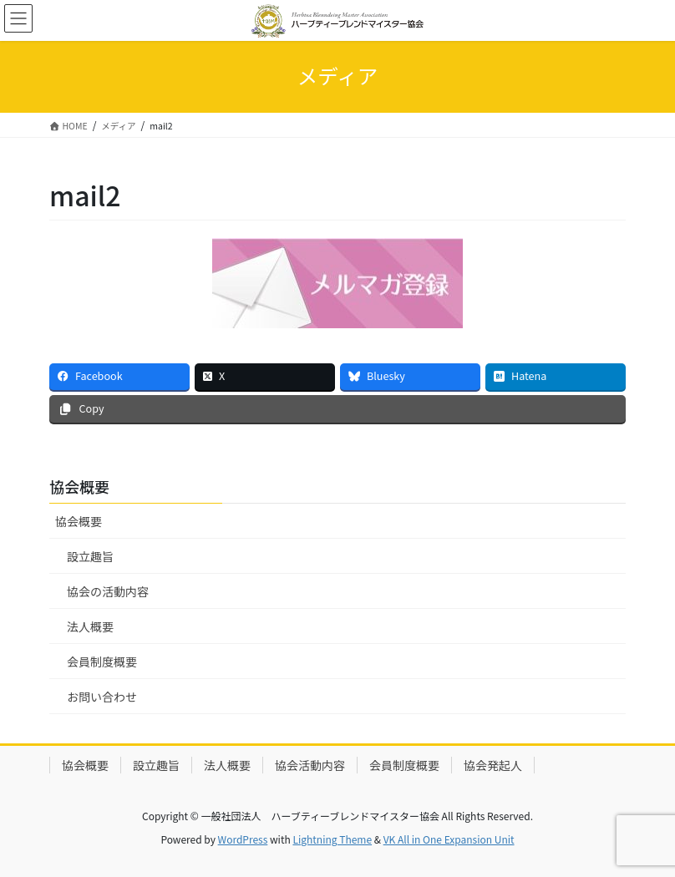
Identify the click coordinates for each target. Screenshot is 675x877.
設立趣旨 (90, 556)
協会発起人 (493, 765)
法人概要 (90, 626)
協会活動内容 (310, 765)
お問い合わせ (102, 696)
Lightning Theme (332, 839)
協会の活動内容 (108, 591)
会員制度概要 (102, 661)
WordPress (243, 839)
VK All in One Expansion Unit (449, 839)
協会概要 (78, 521)
